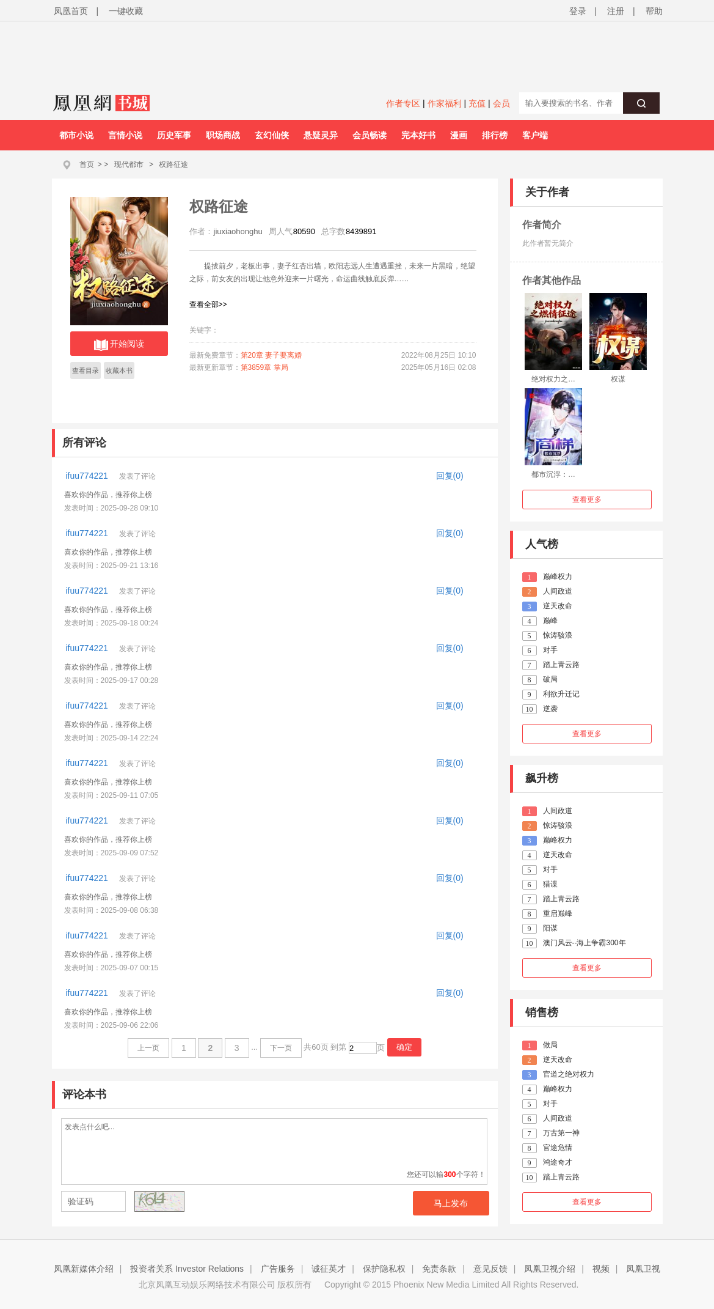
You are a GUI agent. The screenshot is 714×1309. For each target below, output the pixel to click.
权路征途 (173, 164)
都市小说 (76, 135)
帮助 (654, 11)
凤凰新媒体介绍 (84, 1269)
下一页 (281, 1048)
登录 (577, 11)
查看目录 (85, 370)
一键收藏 (126, 11)
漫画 (458, 135)
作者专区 (403, 103)
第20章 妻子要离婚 (271, 355)
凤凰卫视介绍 (549, 1269)
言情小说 (125, 135)
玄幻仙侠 (272, 135)
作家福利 (445, 103)
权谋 (618, 379)
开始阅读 (118, 344)
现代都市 (129, 164)
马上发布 (451, 1203)
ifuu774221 (88, 476)
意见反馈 (490, 1269)
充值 (477, 103)
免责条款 (439, 1269)
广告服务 (278, 1269)
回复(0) (450, 476)
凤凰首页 (71, 11)
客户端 (535, 135)
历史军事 (174, 135)
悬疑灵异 (321, 135)
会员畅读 (369, 135)
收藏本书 (119, 370)
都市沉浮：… (553, 474)
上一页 (148, 1048)
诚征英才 (328, 1269)
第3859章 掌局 (264, 367)
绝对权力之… (553, 379)
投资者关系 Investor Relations (187, 1269)
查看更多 (587, 499)
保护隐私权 (384, 1269)
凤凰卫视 (643, 1269)
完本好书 (418, 135)
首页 (86, 164)
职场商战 (223, 135)
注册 (615, 11)
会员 (501, 103)
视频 (601, 1269)
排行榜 (495, 135)
